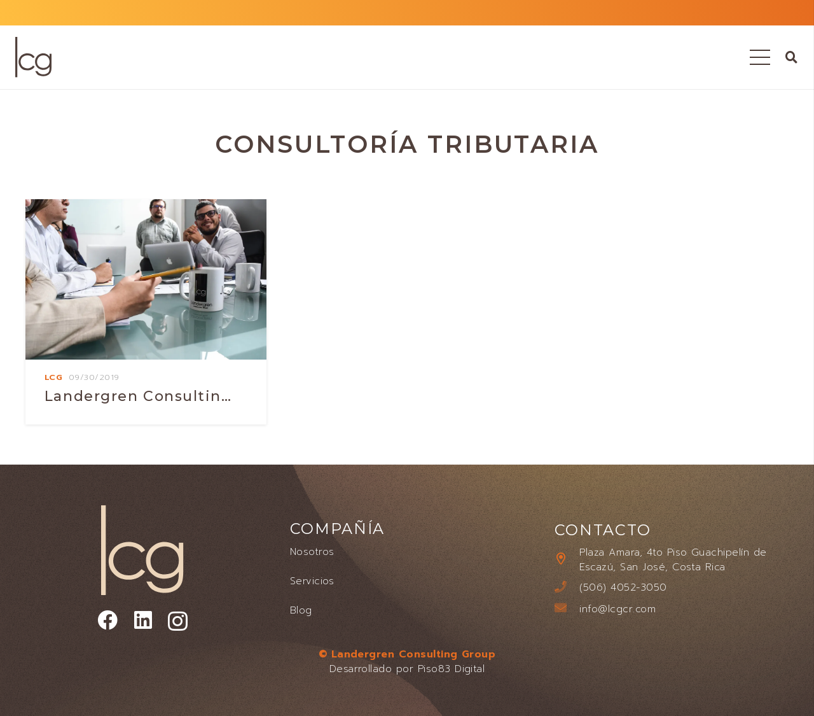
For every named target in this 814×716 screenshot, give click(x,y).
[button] (791, 57)
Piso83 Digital (451, 669)
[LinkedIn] (143, 620)
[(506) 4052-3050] (567, 587)
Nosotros (312, 551)
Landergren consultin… (138, 396)
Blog (301, 610)
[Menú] (760, 57)
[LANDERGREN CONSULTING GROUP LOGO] (33, 57)
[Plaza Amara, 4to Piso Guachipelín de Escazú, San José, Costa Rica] (567, 559)
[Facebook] (107, 620)
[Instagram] (177, 621)
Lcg (53, 377)
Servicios (312, 581)
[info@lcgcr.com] (567, 608)
